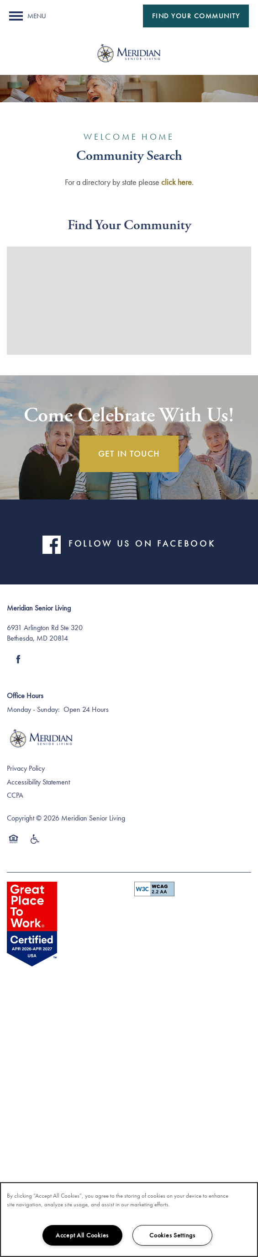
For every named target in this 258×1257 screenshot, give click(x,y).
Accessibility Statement (38, 782)
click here (176, 182)
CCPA (15, 795)
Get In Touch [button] (129, 453)
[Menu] (27, 16)
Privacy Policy (26, 768)
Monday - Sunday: (33, 709)
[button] (196, 16)
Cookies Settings (172, 1235)
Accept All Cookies (82, 1235)
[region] (129, 1219)
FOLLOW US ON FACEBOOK (142, 543)
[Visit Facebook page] (18, 659)
